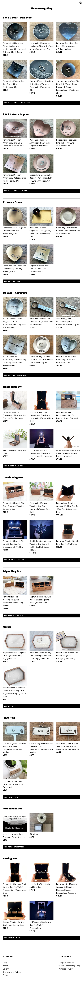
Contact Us (7, 975)
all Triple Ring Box (13, 615)
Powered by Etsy (65, 969)
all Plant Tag (11, 797)
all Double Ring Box (14, 560)
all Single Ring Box (14, 466)
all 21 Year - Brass (13, 281)
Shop (5, 962)
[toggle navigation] (4, 3)
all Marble (9, 706)
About (5, 965)
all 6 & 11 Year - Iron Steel (17, 103)
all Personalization (14, 847)
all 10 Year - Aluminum (15, 375)
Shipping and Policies (12, 972)
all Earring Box (12, 938)
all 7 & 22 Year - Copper (15, 191)
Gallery (6, 969)
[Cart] (80, 3)
